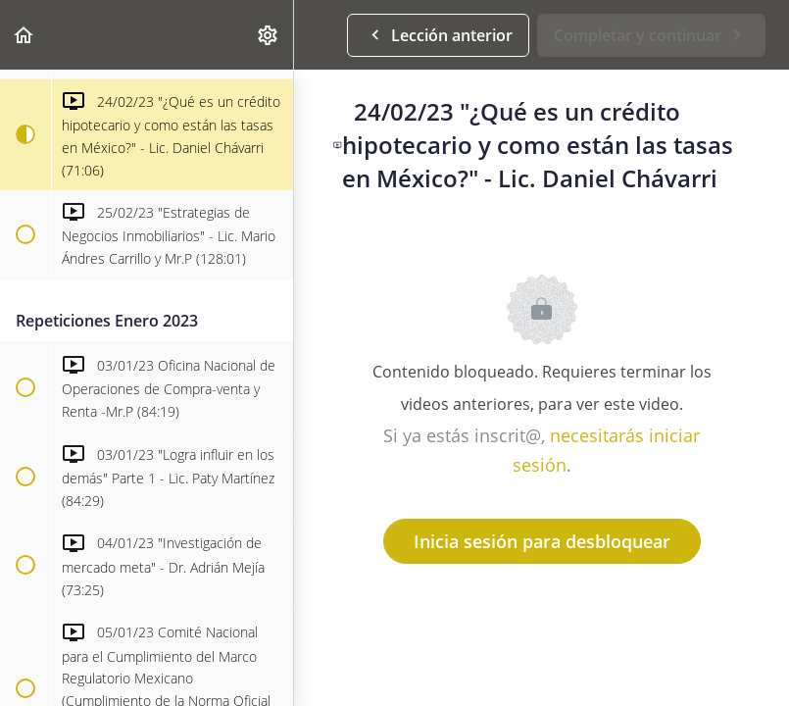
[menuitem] (268, 35)
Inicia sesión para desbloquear (542, 541)
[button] (24, 35)
